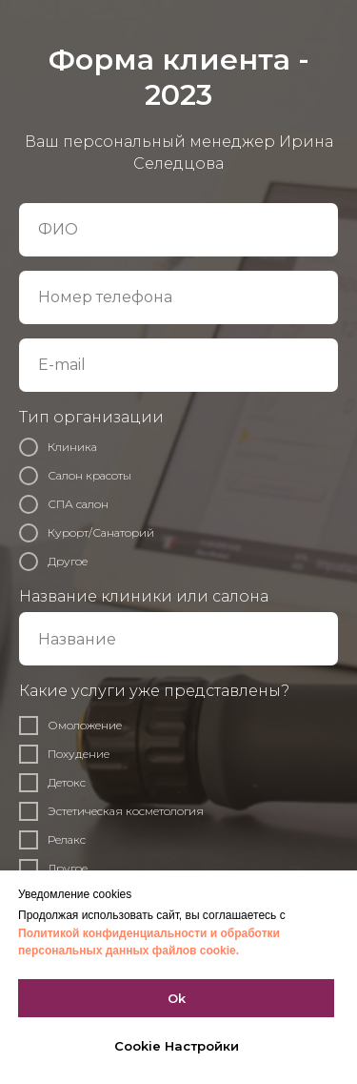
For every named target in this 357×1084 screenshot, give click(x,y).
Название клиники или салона (143, 596)
